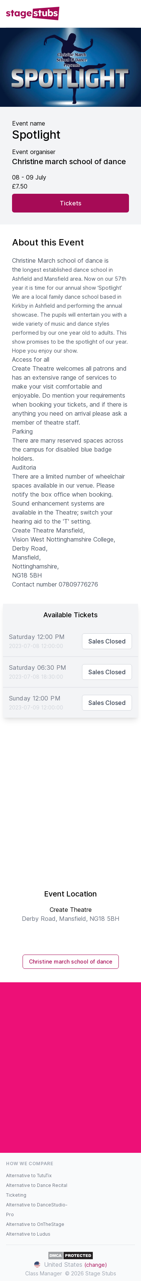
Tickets (70, 203)
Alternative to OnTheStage (35, 1224)
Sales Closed (107, 641)
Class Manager (43, 1273)
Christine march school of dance (70, 961)
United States (70, 1264)
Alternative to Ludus (28, 1234)
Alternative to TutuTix (29, 1175)
